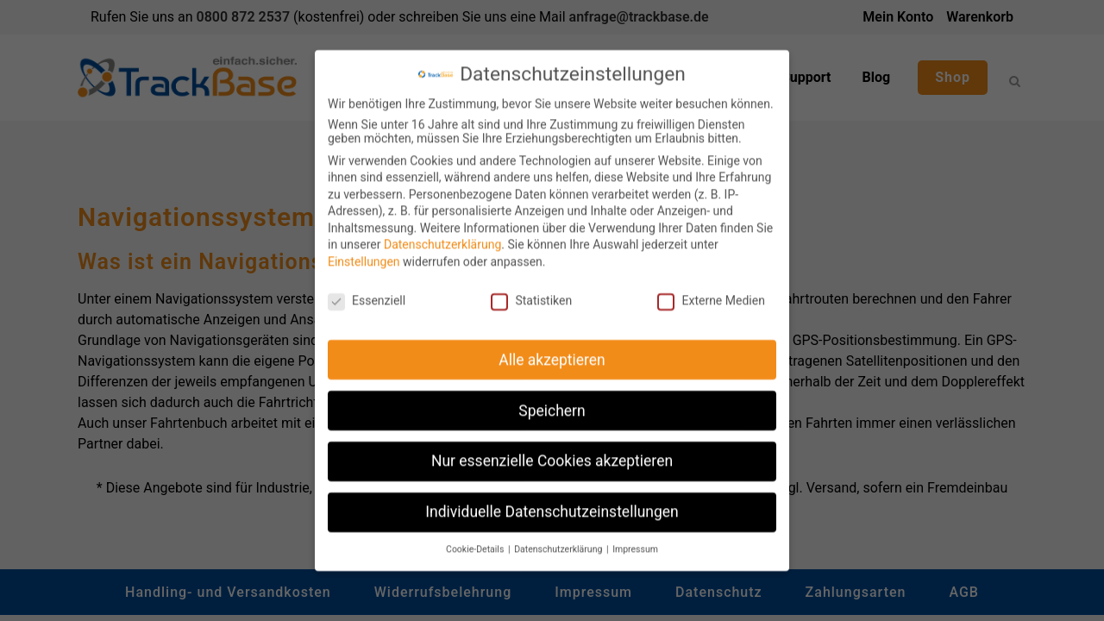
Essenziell (366, 293)
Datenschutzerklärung (442, 237)
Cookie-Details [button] (476, 542)
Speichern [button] (551, 403)
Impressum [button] (635, 542)
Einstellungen (364, 254)
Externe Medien (710, 293)
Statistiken (531, 293)
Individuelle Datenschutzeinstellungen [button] (551, 504)
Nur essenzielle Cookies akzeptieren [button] (552, 453)
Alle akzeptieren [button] (552, 352)
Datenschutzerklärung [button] (559, 542)
